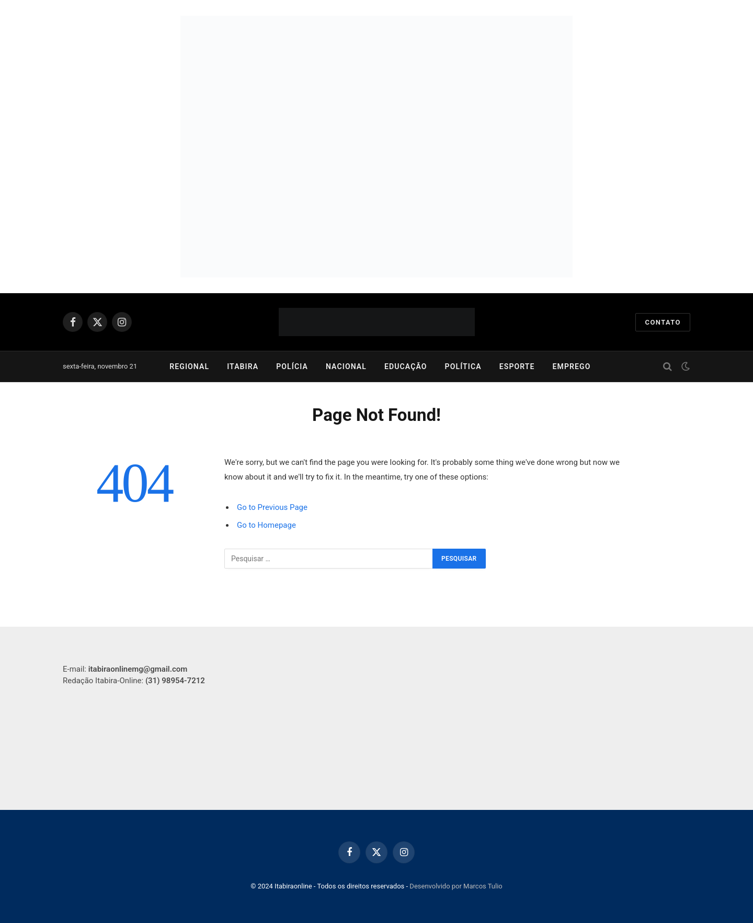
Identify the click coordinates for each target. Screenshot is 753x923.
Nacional (346, 366)
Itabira (242, 366)
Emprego (572, 366)
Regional (189, 366)
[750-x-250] (376, 81)
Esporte (517, 366)
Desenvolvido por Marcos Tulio (455, 886)
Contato (663, 322)
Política (463, 366)
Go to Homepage (266, 525)
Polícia (292, 366)
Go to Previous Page (272, 507)
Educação (405, 366)
